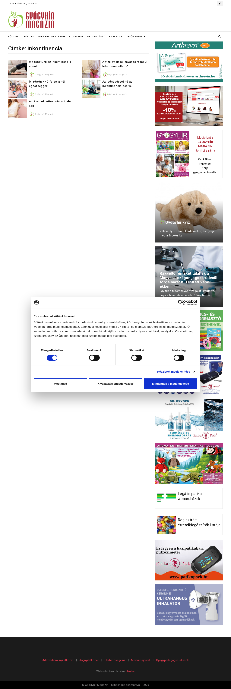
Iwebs (131, 671)
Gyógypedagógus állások (172, 660)
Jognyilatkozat (89, 660)
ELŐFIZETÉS (136, 36)
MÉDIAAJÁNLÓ (96, 36)
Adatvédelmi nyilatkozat (58, 660)
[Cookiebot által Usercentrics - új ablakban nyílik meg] (180, 302)
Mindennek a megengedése (170, 383)
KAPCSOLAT (116, 36)
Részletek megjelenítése (173, 371)
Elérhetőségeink (115, 660)
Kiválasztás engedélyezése (115, 383)
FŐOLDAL (14, 36)
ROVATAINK (76, 36)
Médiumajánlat (140, 660)
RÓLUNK (29, 36)
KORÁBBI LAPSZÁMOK (52, 36)
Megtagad (60, 383)
